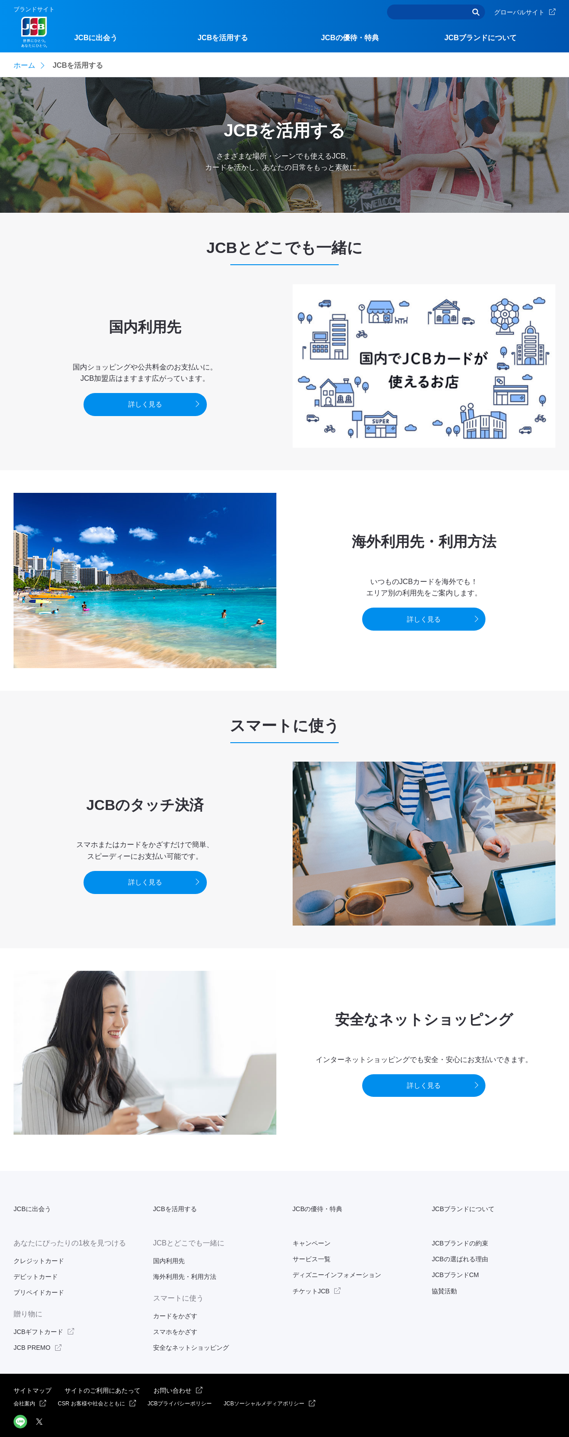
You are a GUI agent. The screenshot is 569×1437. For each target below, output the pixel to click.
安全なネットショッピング (191, 1325)
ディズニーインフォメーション (337, 1253)
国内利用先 (169, 1239)
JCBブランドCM (455, 1253)
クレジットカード (39, 1239)
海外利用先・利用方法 (184, 1255)
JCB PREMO (32, 1325)
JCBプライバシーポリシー (180, 1382)
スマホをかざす (175, 1310)
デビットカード (36, 1255)
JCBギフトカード (38, 1310)
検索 (476, 12)
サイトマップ (32, 1368)
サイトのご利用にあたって (102, 1368)
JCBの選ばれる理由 (460, 1237)
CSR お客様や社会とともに (91, 1382)
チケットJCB (311, 1269)
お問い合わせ (172, 1368)
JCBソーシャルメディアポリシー (264, 1382)
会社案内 (24, 1382)
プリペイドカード (39, 1270)
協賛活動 (444, 1269)
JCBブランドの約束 (460, 1221)
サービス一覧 (312, 1237)
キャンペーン (312, 1221)
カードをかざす (175, 1293)
